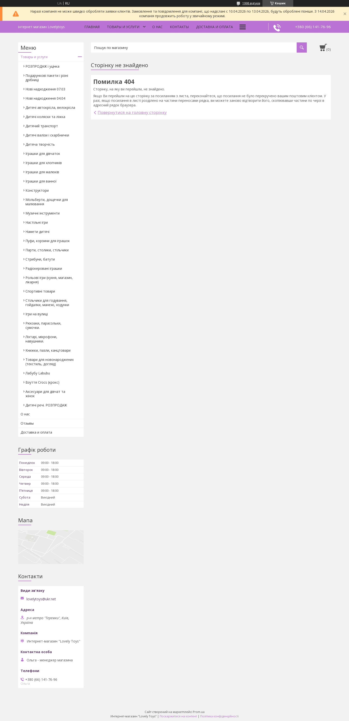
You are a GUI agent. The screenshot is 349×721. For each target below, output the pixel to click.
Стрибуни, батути (40, 259)
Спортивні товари (40, 291)
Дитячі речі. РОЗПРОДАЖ (46, 405)
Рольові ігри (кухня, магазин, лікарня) (49, 279)
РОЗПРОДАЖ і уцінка (42, 66)
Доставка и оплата (214, 26)
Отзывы (27, 423)
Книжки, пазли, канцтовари (48, 350)
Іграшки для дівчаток (42, 153)
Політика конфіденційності (219, 716)
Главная (92, 26)
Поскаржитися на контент (178, 716)
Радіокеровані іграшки (43, 268)
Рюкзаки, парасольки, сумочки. (43, 325)
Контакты (179, 26)
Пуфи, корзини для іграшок (47, 240)
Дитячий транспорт (41, 126)
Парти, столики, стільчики (47, 250)
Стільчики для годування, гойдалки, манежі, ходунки (47, 302)
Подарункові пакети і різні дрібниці (46, 77)
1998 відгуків (251, 3)
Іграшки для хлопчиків (43, 162)
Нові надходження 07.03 (45, 89)
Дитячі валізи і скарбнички (47, 135)
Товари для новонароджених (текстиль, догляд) (49, 361)
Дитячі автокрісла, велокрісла (50, 107)
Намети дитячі (37, 231)
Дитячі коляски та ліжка (45, 116)
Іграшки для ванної (41, 181)
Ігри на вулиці (36, 314)
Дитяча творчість (40, 144)
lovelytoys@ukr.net (41, 599)
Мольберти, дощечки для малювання (46, 201)
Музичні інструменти (42, 213)
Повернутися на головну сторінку (132, 112)
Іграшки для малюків (42, 172)
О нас (157, 26)
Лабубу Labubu (37, 373)
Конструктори (37, 190)
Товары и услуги (123, 26)
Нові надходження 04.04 (45, 98)
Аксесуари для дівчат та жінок (45, 393)
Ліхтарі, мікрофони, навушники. (41, 338)
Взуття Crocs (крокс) (42, 382)
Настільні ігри (36, 222)
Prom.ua (199, 712)
